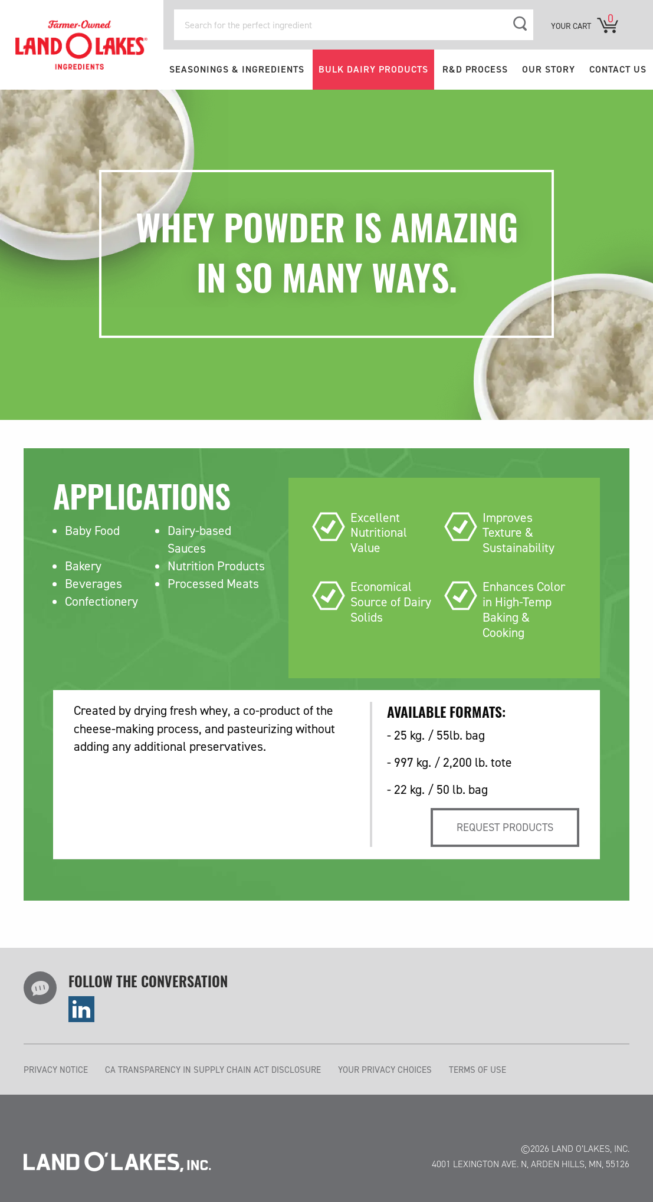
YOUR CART (571, 26)
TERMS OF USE (477, 1070)
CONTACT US (618, 69)
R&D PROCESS (475, 69)
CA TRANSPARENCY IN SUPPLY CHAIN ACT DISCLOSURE (213, 1070)
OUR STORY (548, 69)
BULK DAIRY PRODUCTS (373, 69)
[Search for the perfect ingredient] (353, 24)
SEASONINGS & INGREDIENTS (236, 69)
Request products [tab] (505, 827)
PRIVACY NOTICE (56, 1070)
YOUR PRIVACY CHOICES (385, 1070)
